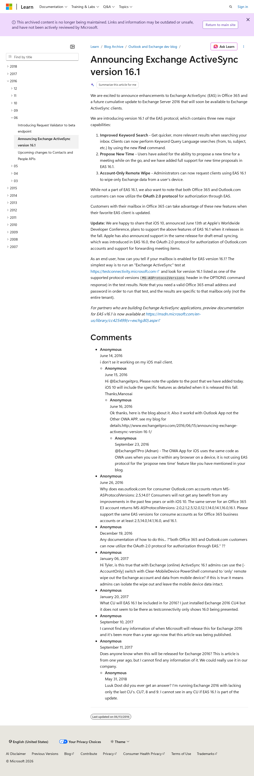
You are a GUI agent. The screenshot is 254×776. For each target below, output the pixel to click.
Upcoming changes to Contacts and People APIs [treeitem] (45, 155)
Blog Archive (113, 46)
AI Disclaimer (16, 753)
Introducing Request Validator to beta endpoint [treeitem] (46, 128)
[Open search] (231, 6)
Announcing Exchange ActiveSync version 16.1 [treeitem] (44, 141)
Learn (95, 46)
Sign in (243, 6)
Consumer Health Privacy (142, 753)
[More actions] (243, 47)
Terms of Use (181, 753)
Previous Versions (45, 753)
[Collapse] (72, 46)
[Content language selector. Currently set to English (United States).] (28, 742)
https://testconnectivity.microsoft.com (123, 271)
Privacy (108, 753)
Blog (67, 753)
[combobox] (42, 57)
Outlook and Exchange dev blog (152, 46)
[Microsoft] (9, 6)
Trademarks (205, 753)
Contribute (89, 753)
